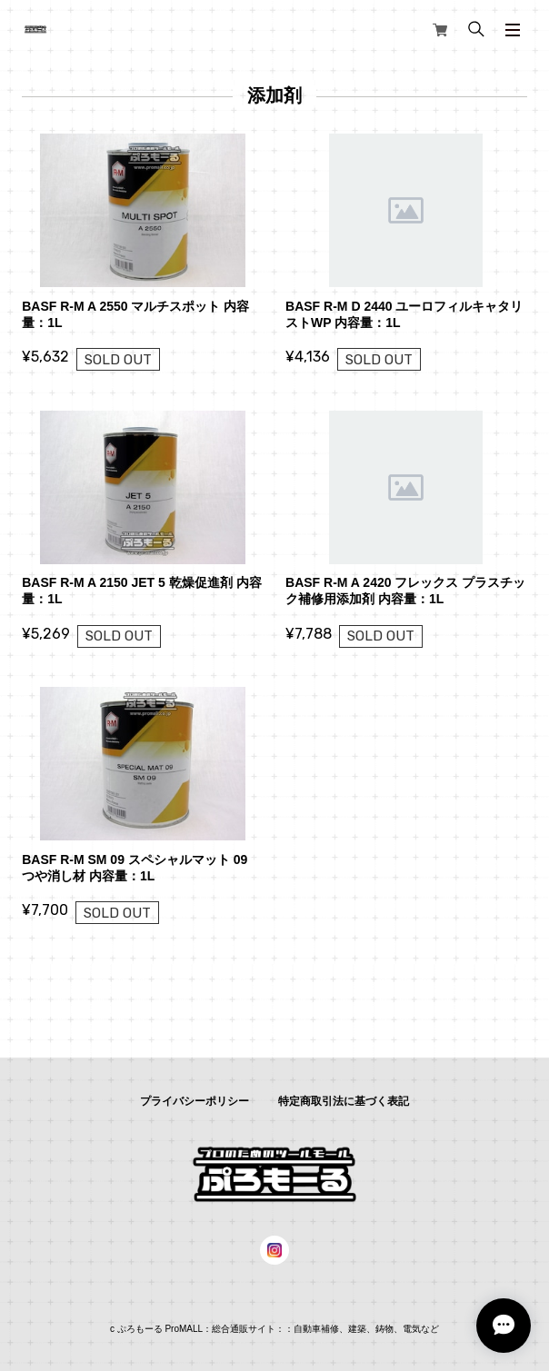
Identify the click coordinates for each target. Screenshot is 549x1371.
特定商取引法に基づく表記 (343, 1101)
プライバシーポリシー (194, 1101)
